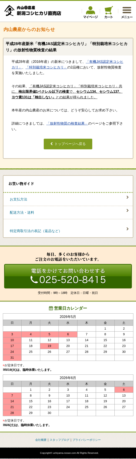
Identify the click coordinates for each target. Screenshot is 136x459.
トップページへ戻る (70, 144)
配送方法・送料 (22, 212)
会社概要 (39, 440)
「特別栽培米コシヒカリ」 (46, 67)
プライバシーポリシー (88, 440)
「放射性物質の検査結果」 (67, 123)
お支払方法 (18, 199)
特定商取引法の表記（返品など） (36, 231)
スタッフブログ (59, 440)
